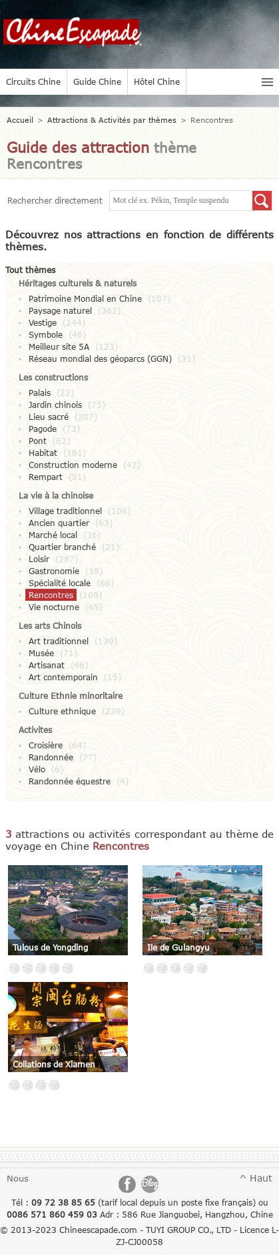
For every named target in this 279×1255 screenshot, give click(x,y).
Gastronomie (54, 570)
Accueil (20, 119)
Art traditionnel (59, 641)
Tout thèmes (30, 269)
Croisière (46, 745)
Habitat (43, 452)
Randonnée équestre (70, 781)
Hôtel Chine (157, 81)
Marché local (53, 534)
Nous (18, 1178)
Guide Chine (97, 81)
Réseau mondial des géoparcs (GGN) (100, 358)
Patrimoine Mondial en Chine (85, 298)
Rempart (46, 476)
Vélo (37, 769)
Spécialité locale (60, 582)
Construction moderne (73, 464)
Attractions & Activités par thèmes (111, 119)
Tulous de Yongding (50, 947)
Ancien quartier (59, 522)
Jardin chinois (55, 404)
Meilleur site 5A (59, 346)
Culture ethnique (62, 711)
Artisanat (47, 665)
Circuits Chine (33, 81)
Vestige (43, 322)
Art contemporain (63, 677)
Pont (38, 440)
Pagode (43, 428)
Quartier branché (62, 546)
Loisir (39, 558)
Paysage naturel (60, 310)
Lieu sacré (49, 416)
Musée (41, 653)
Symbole (46, 334)
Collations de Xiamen (54, 1064)
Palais (40, 392)
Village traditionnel (65, 510)
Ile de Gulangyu (178, 947)
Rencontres (51, 594)
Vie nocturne (54, 606)
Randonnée (51, 757)
